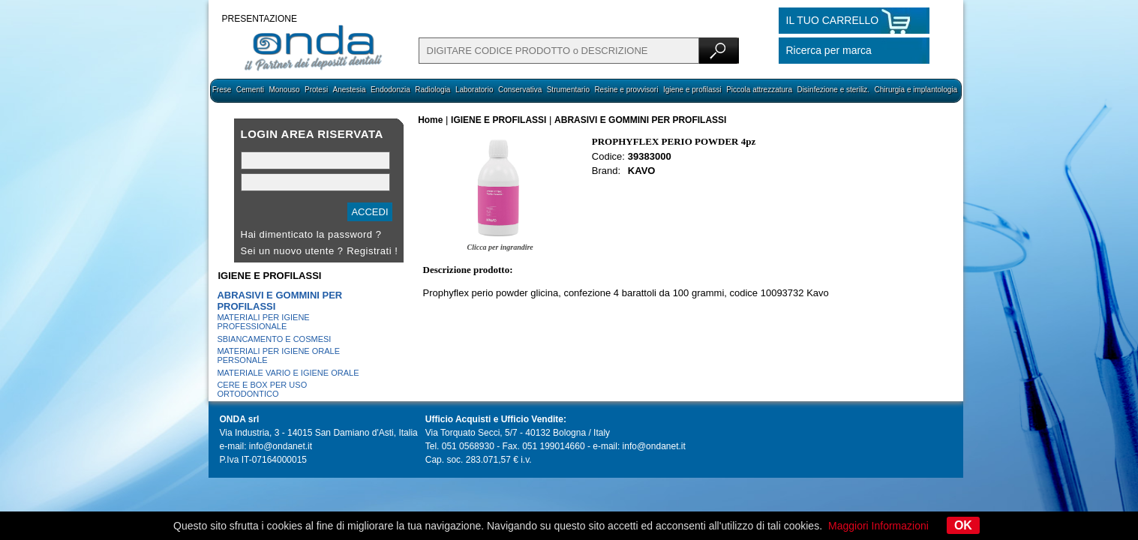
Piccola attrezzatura (759, 90)
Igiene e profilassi (692, 90)
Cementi (250, 90)
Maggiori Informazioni (878, 526)
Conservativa (520, 90)
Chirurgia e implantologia (916, 90)
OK (963, 525)
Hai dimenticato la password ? (311, 234)
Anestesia (349, 90)
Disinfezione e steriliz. (833, 90)
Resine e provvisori (626, 90)
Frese (222, 90)
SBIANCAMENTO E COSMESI (274, 339)
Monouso (284, 90)
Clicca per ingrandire (500, 247)
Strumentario (568, 90)
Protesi (316, 90)
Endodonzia (390, 90)
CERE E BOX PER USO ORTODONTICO (262, 389)
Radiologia (432, 90)
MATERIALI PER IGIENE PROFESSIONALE (263, 322)
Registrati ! (372, 250)
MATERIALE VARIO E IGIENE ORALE (288, 372)
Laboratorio (474, 90)
